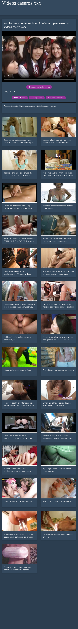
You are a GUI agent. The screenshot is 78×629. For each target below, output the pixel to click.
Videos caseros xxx (21, 3)
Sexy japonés (36, 98)
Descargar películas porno (39, 87)
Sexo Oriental (19, 98)
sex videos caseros (55, 98)
